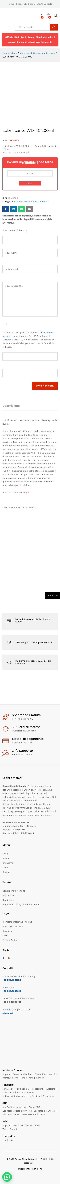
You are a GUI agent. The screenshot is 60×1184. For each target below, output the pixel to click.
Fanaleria (7, 1088)
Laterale (50, 1088)
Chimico (18, 201)
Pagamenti (8, 895)
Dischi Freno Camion (46, 1074)
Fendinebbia (22, 1088)
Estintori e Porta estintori (16, 1110)
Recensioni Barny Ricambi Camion (21, 904)
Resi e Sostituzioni (12, 926)
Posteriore (37, 1088)
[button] (7, 1177)
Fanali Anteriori (25, 1092)
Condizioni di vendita (13, 890)
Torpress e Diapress (31, 1125)
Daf (17, 37)
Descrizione (11, 405)
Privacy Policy (9, 940)
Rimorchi (47, 42)
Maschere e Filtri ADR (33, 1114)
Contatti (48, 4)
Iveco (31, 37)
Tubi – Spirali (9, 1129)
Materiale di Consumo (36, 201)
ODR (4, 935)
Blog (39, 4)
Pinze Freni (27, 1077)
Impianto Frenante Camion (17, 1074)
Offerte (9, 37)
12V (4, 1140)
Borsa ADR (34, 1107)
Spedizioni (8, 900)
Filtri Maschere (10, 1114)
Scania (22, 42)
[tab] (12, 407)
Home (11, 4)
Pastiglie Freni (10, 1077)
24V (11, 1140)
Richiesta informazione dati (17, 921)
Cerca (54, 27)
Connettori (8, 1092)
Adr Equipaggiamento (14, 1107)
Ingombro (34, 1096)
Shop (19, 4)
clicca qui (7, 1013)
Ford (23, 37)
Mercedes (48, 37)
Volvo (31, 42)
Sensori (40, 1077)
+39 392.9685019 (11, 991)
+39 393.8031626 (11, 980)
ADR (38, 42)
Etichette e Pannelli (44, 1110)
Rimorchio (48, 1096)
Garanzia (7, 931)
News (5, 867)
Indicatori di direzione (14, 1096)
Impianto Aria (9, 1125)
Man (38, 37)
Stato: (5, 140)
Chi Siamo (29, 4)
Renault (12, 42)
